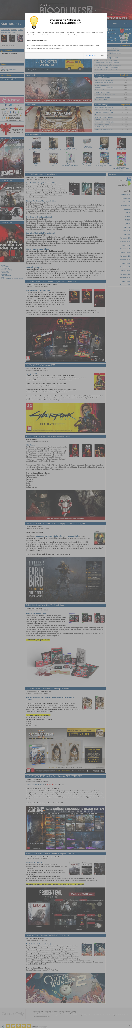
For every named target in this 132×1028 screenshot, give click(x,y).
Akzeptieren (90, 55)
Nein (102, 55)
